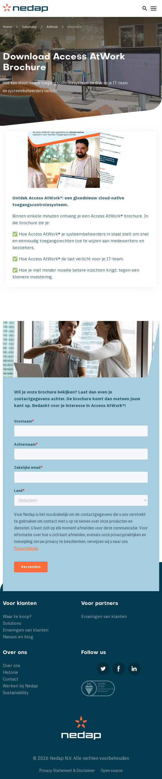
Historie (10, 672)
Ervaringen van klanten (25, 630)
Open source (112, 770)
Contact (10, 679)
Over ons (11, 665)
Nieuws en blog (18, 636)
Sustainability (15, 692)
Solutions (12, 623)
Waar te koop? (17, 616)
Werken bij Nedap (20, 685)
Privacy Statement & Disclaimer (67, 770)
